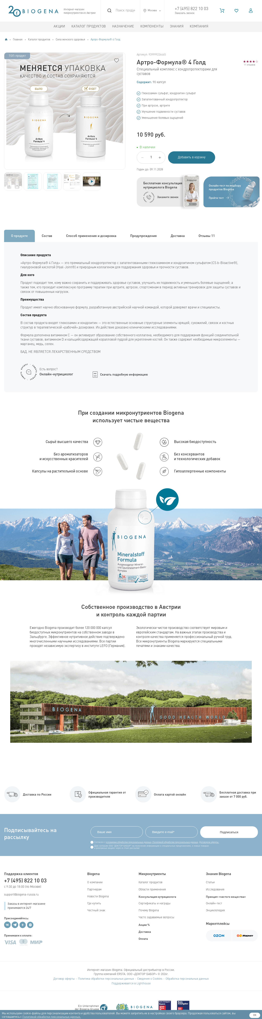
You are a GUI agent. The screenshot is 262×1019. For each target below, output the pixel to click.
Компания (199, 26)
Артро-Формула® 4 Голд (105, 39)
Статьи (210, 882)
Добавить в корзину (192, 157)
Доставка (145, 931)
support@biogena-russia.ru (21, 894)
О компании (95, 882)
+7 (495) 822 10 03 (191, 9)
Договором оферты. (209, 842)
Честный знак (96, 910)
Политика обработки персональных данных (106, 978)
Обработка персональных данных (187, 978)
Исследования (215, 889)
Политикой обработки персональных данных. (51, 1017)
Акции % (144, 924)
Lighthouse (144, 983)
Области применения (152, 889)
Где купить (94, 903)
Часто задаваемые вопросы (156, 917)
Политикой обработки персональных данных (175, 842)
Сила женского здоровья (70, 39)
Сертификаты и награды (155, 903)
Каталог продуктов (88, 26)
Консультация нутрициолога (157, 896)
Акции (59, 26)
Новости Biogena (98, 896)
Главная (18, 39)
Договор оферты (64, 978)
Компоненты (152, 26)
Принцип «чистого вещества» (226, 896)
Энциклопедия (215, 910)
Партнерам (94, 889)
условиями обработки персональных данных (128, 842)
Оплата (143, 938)
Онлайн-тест (214, 903)
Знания (177, 26)
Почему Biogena (149, 910)
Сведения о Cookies (149, 978)
